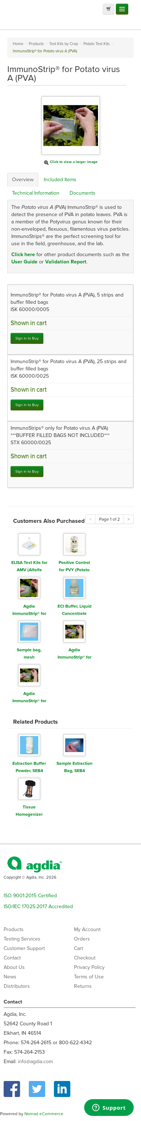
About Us (14, 967)
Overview (23, 179)
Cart (78, 948)
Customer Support (24, 948)
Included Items (60, 179)
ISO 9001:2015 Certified (30, 896)
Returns (83, 986)
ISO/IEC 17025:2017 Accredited (38, 906)
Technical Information (35, 193)
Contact (12, 958)
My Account (87, 929)
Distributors (17, 986)
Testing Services (22, 939)
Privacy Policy (89, 967)
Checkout (84, 958)
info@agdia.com (35, 1061)
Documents (82, 193)
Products (14, 929)
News (10, 977)
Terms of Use (89, 977)
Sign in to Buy (27, 338)
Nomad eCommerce (43, 1113)
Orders (82, 939)
